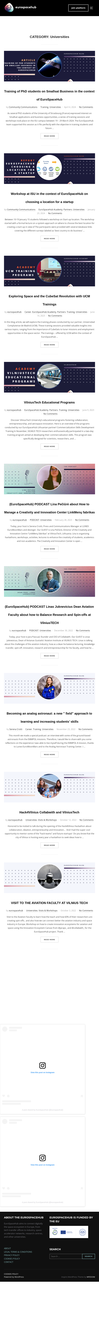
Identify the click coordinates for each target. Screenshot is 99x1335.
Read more (51, 148)
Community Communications (23, 119)
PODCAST (34, 556)
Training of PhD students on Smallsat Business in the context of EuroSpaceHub (49, 103)
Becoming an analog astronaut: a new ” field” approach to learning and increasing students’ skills (49, 766)
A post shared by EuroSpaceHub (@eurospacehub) (42, 1179)
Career (28, 332)
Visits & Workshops (47, 881)
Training (44, 119)
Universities (55, 119)
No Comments (86, 119)
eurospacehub (14, 332)
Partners (68, 230)
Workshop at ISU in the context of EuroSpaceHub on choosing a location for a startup (49, 213)
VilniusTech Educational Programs (49, 422)
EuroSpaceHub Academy (51, 230)
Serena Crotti (15, 782)
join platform (78, 8)
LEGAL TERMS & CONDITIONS (18, 1321)
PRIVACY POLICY (11, 1324)
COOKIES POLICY (12, 1328)
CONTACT (8, 1331)
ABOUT (7, 1317)
